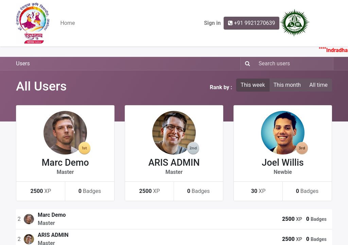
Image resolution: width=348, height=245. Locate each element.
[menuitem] (67, 23)
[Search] (246, 63)
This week (253, 85)
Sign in (212, 23)
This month (287, 85)
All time (318, 85)
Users (23, 63)
